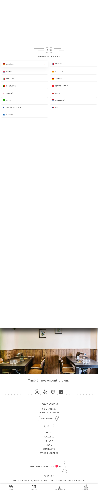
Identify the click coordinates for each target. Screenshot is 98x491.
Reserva (34, 487)
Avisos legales (49, 453)
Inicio (49, 432)
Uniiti (51, 476)
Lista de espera (59, 487)
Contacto (49, 449)
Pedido (11, 487)
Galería (49, 436)
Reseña (49, 440)
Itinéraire (85, 487)
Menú (49, 445)
